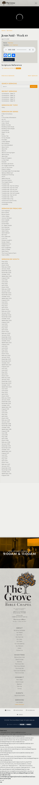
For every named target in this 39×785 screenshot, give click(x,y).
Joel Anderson (6, 233)
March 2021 (5, 376)
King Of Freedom (7, 158)
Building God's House (8, 126)
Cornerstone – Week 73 (8, 101)
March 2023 (5, 331)
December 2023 (6, 315)
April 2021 (5, 374)
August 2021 (5, 366)
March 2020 (5, 396)
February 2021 (6, 377)
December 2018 (6, 423)
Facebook (31, 710)
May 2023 (5, 328)
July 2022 (4, 346)
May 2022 (5, 350)
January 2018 (6, 444)
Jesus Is (4, 150)
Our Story (19, 639)
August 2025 (5, 278)
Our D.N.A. (20, 634)
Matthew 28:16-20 (9, 68)
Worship (19, 661)
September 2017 (6, 451)
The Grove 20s (19, 668)
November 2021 (6, 361)
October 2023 (6, 318)
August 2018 (5, 431)
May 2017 (4, 459)
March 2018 (5, 440)
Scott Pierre (5, 251)
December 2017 (6, 446)
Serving (19, 686)
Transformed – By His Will (9, 195)
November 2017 (6, 447)
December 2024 (6, 293)
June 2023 (5, 326)
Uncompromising (7, 202)
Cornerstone (5, 130)
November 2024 (6, 294)
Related (18, 68)
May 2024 (5, 305)
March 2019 (5, 418)
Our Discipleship (19, 643)
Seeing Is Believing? (7, 173)
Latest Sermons (19, 704)
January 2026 (6, 269)
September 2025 (6, 276)
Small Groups (19, 659)
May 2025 (4, 283)
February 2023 (6, 333)
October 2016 (6, 471)
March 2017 (5, 462)
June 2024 (5, 304)
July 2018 (4, 433)
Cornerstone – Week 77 (8, 93)
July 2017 (4, 455)
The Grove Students (19, 670)
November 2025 (6, 272)
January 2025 (6, 291)
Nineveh (4, 162)
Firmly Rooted (6, 138)
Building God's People (8, 128)
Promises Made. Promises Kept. (11, 171)
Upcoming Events (19, 695)
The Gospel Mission (7, 182)
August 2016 (5, 475)
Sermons (9, 30)
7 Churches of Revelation (9, 117)
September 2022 (7, 342)
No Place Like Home (7, 163)
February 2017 (6, 464)
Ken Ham (4, 234)
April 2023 (5, 329)
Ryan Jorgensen (6, 247)
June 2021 (5, 370)
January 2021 (6, 379)
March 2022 (5, 353)
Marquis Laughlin (7, 240)
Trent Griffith (5, 255)
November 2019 (6, 403)
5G (2, 115)
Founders (4, 139)
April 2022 (5, 352)
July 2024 (5, 302)
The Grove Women (19, 666)
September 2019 (6, 407)
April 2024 (5, 307)
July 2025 (4, 280)
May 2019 (4, 414)
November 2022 (6, 339)
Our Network (19, 646)
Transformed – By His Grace (10, 187)
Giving (19, 688)
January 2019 (6, 422)
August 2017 (5, 453)
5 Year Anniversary (7, 114)
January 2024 (6, 313)
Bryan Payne (5, 214)
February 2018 (6, 442)
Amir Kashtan (13, 45)
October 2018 (6, 427)
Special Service (6, 178)
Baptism (19, 684)
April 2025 (5, 285)
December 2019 (6, 401)
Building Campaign (19, 630)
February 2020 (6, 398)
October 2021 (6, 363)
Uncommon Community (9, 200)
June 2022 (5, 348)
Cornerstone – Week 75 (8, 97)
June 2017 (5, 457)
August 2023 (5, 322)
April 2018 (5, 438)
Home (3, 30)
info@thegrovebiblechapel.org (19, 616)
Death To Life (5, 132)
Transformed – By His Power (10, 191)
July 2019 (4, 411)
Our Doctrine (19, 637)
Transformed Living (7, 198)
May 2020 (5, 392)
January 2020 (6, 399)
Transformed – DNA (7, 197)
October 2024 (6, 296)
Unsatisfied (5, 204)
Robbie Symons (6, 244)
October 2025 (6, 274)
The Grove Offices (19, 619)
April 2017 (5, 460)
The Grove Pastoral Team (9, 253)
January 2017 (6, 466)
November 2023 (6, 316)
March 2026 (5, 265)
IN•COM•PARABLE (7, 145)
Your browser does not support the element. (19, 49)
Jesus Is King (5, 154)
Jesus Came (5, 147)
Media (19, 648)
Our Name (20, 632)
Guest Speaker (6, 141)
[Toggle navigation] (36, 3)
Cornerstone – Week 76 (8, 95)
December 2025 (6, 270)
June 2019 (5, 412)
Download (8, 59)
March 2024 (5, 309)
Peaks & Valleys (6, 169)
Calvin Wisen (5, 216)
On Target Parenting (8, 165)
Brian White (5, 212)
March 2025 (5, 287)
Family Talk (5, 136)
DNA (3, 134)
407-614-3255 (19, 615)
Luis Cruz (4, 238)
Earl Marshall (5, 227)
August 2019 (5, 409)
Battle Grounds (6, 125)
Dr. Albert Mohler (7, 225)
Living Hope (5, 160)
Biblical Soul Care (19, 657)
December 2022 (6, 337)
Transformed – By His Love (9, 189)
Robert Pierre (5, 245)
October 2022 (6, 340)
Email (9, 710)
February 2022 (6, 355)
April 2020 (5, 394)
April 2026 (5, 263)
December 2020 (6, 381)
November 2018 (6, 425)
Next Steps (19, 679)
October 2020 (6, 385)
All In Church (5, 121)
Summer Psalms (7, 180)
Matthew (10, 43)
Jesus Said (4, 156)
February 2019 (6, 420)
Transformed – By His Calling (10, 186)
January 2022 (6, 357)
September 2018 (6, 429)
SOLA (3, 176)
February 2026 (6, 267)
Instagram (19, 710)
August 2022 (5, 344)
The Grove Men (19, 664)
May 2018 (4, 436)
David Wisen (5, 223)
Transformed (5, 184)
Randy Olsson (6, 242)
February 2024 (6, 311)
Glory (3, 107)
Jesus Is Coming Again (8, 152)
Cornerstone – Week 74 (8, 99)
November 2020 (6, 383)
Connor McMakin (7, 218)
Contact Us (19, 650)
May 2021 (4, 372)
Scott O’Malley (6, 249)
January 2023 (6, 335)
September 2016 (6, 473)
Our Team (19, 641)
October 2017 (6, 449)
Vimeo (21, 714)
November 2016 (6, 470)
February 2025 (6, 289)
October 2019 (6, 405)
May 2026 (5, 261)
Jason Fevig (5, 231)
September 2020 (7, 387)
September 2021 (6, 364)
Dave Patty (5, 221)
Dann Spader (5, 220)
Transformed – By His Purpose (10, 193)
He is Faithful (5, 143)
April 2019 (5, 416)
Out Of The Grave (7, 167)
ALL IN (3, 119)
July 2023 (4, 324)
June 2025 (5, 281)
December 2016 (6, 468)
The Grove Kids (19, 673)
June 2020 (5, 390)
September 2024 (7, 298)
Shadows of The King (8, 174)
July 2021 (4, 368)
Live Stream (19, 702)
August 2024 (5, 300)
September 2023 (7, 320)
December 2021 (6, 359)
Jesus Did (4, 149)
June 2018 (5, 435)
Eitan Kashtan (6, 229)
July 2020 (5, 388)
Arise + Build (5, 123)
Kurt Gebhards (6, 236)
